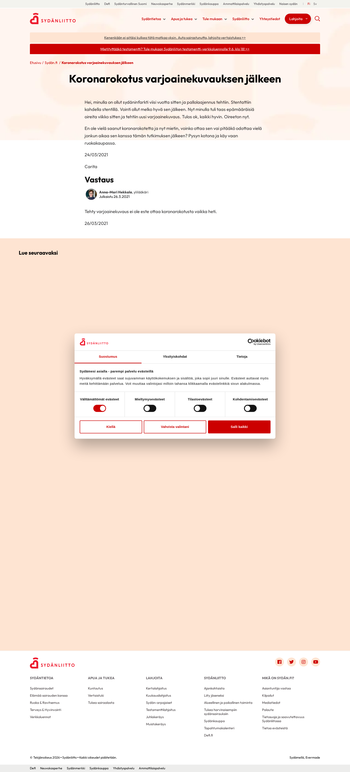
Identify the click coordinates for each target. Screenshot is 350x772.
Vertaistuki (96, 695)
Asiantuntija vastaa (276, 688)
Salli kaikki (239, 427)
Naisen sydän (288, 4)
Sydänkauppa (209, 4)
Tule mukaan (212, 19)
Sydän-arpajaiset (159, 702)
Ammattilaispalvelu (236, 4)
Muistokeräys (156, 724)
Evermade (313, 757)
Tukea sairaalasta (101, 702)
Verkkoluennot (40, 717)
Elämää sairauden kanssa (49, 695)
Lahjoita (295, 19)
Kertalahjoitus (156, 688)
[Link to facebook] (279, 662)
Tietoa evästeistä (275, 728)
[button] (317, 20)
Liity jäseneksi (214, 695)
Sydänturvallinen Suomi (130, 4)
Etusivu (35, 62)
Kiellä (110, 427)
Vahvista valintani (175, 427)
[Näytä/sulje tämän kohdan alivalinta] (164, 19)
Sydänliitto (92, 4)
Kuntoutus (95, 688)
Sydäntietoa (151, 19)
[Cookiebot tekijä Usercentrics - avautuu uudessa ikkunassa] (251, 341)
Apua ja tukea (181, 19)
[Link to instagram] (303, 662)
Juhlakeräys (155, 717)
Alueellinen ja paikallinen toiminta (228, 702)
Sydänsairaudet (42, 688)
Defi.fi (208, 735)
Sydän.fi (51, 62)
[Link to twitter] (291, 662)
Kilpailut (268, 695)
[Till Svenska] (315, 4)
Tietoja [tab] (242, 357)
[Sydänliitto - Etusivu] (52, 663)
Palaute (268, 710)
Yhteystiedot (269, 19)
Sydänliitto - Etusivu (65, 18)
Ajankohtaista (214, 688)
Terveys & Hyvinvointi (45, 710)
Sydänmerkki (186, 4)
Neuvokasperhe (162, 4)
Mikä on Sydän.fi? (278, 678)
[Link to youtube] (315, 662)
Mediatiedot (271, 702)
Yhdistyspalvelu (264, 4)
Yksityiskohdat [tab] (175, 357)
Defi (107, 4)
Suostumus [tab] (108, 357)
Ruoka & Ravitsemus (44, 702)
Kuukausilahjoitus (158, 695)
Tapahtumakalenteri (219, 728)
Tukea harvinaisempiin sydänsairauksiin (220, 712)
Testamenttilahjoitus (160, 710)
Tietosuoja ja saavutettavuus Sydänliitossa (283, 719)
